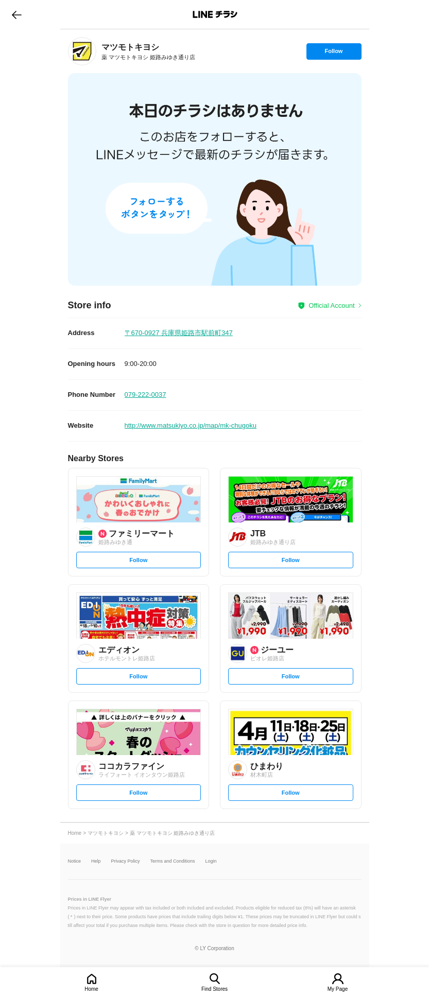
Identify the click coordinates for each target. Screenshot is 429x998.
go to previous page (16, 14)
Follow (333, 53)
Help (96, 861)
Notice (74, 861)
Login (211, 861)
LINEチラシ (215, 14)
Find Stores (214, 989)
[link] (82, 51)
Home (91, 989)
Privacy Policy (125, 861)
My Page (338, 989)
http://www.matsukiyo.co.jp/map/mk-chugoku (191, 425)
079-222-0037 (145, 394)
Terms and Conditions (172, 861)
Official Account (331, 305)
